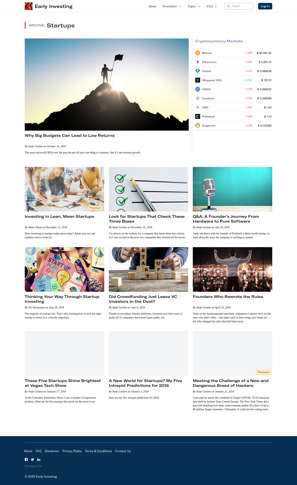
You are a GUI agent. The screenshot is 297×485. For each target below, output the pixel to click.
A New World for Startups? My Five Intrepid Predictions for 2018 (145, 383)
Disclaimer (52, 451)
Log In (265, 6)
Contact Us (123, 451)
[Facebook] (26, 459)
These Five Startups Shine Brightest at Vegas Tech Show (63, 383)
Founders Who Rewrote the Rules (228, 296)
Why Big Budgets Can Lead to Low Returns (70, 135)
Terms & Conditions (98, 451)
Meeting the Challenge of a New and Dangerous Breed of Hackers (231, 383)
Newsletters (172, 6)
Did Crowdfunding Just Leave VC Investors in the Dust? (143, 299)
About (152, 6)
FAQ (212, 6)
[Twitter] (32, 459)
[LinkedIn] (38, 459)
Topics (194, 6)
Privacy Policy (72, 451)
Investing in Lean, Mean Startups (59, 216)
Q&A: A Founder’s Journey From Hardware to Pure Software (226, 219)
